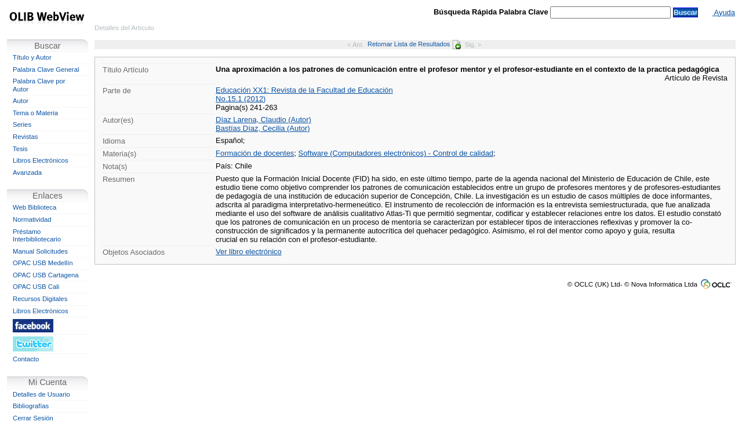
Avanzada (27, 172)
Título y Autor (32, 57)
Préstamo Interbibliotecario (37, 235)
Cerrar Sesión (33, 418)
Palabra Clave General (46, 69)
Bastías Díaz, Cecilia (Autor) (263, 128)
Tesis (20, 148)
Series (22, 124)
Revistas (25, 136)
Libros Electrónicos (40, 160)
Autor (20, 100)
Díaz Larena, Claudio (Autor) (263, 119)
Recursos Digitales (40, 298)
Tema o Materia (35, 112)
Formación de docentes (255, 153)
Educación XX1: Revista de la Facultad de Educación (304, 90)
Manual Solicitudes (40, 251)
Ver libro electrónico (249, 251)
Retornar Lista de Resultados (414, 44)
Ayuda (723, 12)
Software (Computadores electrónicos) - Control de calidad (396, 153)
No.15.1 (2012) (240, 98)
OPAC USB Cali (36, 286)
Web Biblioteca (34, 207)
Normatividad (32, 219)
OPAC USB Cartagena (46, 275)
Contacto (26, 359)
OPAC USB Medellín (43, 262)
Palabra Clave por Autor (39, 85)
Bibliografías (31, 405)
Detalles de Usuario (41, 394)
